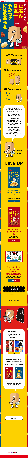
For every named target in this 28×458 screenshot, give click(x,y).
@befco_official (12, 294)
